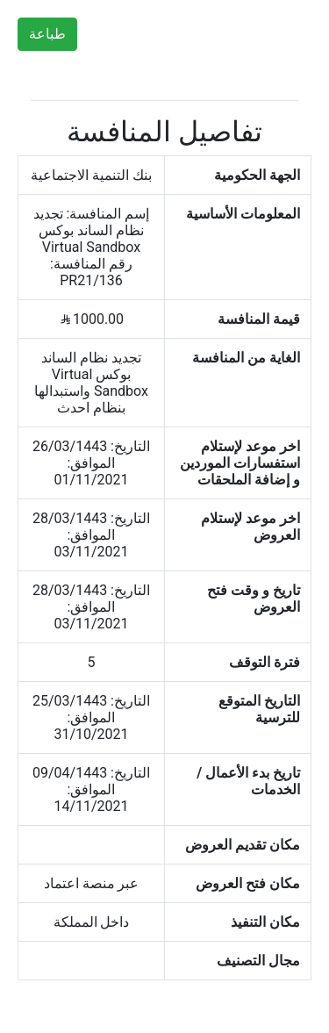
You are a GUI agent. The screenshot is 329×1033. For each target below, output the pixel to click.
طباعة (47, 33)
